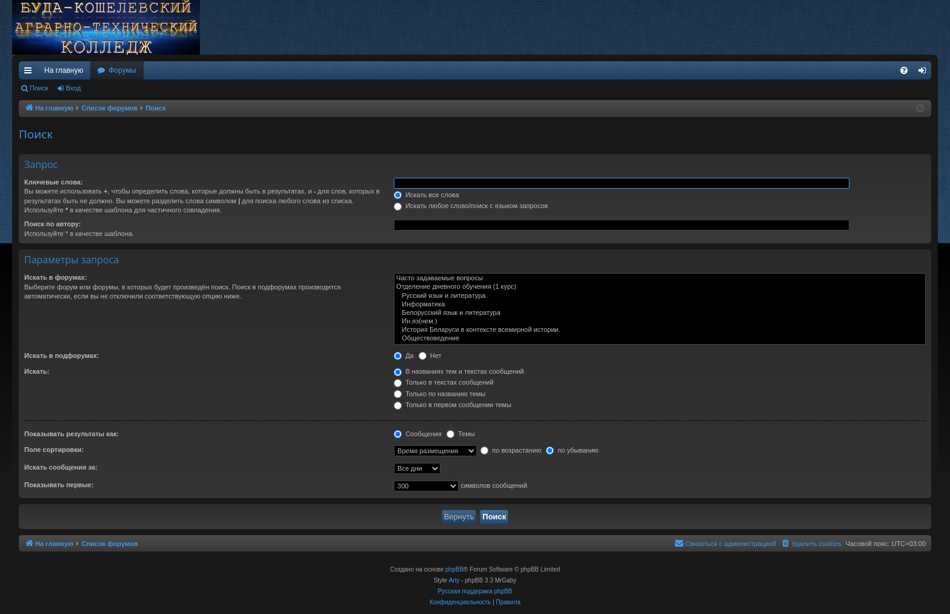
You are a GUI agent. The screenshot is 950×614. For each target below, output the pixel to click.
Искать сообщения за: (61, 467)
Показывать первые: (59, 484)
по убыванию (572, 450)
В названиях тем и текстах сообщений (459, 371)
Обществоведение (660, 338)
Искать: (36, 371)
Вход (73, 88)
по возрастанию (510, 450)
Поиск (39, 88)
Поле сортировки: (54, 449)
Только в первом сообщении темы (452, 404)
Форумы (122, 70)
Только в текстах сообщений (444, 382)
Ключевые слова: (53, 182)
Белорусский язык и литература (660, 313)
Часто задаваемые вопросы (660, 278)
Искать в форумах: (55, 277)
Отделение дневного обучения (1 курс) (660, 287)
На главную (63, 70)
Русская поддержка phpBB (474, 591)
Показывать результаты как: (71, 433)
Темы (461, 433)
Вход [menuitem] (924, 72)
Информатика (660, 304)
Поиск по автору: (52, 224)
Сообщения (418, 433)
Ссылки (30, 72)
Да (404, 355)
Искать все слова (426, 194)
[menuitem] (904, 70)
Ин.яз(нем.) (660, 321)
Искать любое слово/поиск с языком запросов (471, 205)
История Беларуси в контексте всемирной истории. (660, 330)
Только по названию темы (439, 393)
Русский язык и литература (660, 296)
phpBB (454, 569)
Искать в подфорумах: (61, 355)
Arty (454, 580)
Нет (430, 355)
